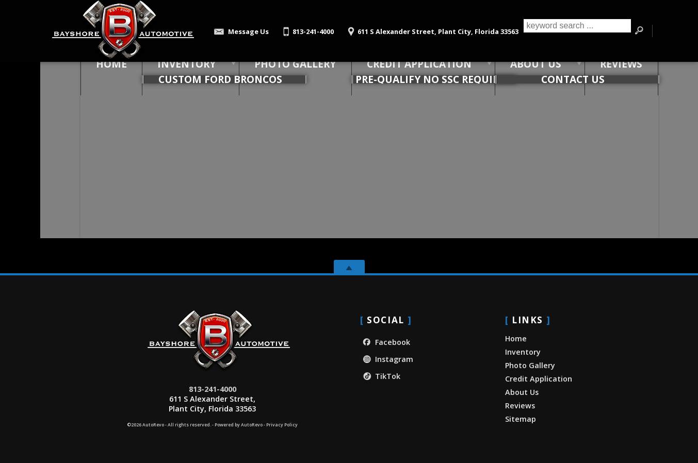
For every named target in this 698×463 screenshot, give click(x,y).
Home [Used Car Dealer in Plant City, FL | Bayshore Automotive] (91, 72)
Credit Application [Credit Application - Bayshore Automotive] (398, 72)
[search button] (639, 31)
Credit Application (538, 379)
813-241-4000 (212, 389)
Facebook (385, 342)
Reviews (520, 405)
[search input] (575, 31)
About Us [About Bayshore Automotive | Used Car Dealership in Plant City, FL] (515, 72)
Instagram (386, 359)
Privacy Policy (282, 425)
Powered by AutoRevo (239, 425)
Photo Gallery (275, 72)
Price (226, 139)
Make (148, 139)
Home (516, 338)
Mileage (188, 139)
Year (116, 139)
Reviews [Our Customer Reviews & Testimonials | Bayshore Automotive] (600, 72)
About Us (522, 392)
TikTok (380, 376)
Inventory (166, 72)
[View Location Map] (431, 28)
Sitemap (520, 419)
